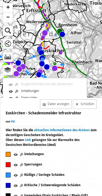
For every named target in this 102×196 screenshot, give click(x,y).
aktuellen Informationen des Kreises (62, 130)
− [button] (8, 18)
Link (28, 140)
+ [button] (8, 8)
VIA (13, 121)
